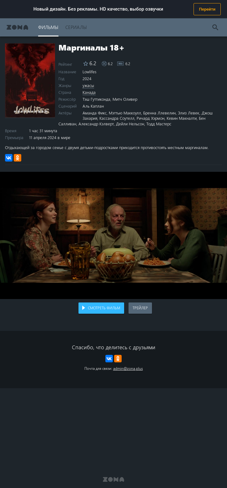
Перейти (207, 9)
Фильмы (48, 27)
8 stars (39, 111)
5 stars (28, 111)
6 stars (32, 111)
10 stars (46, 111)
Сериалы (76, 27)
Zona (17, 27)
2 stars (18, 111)
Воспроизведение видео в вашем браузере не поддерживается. (113, 235)
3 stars (21, 111)
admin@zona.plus (128, 368)
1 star (15, 111)
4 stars (25, 111)
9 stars (42, 111)
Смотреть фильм (104, 307)
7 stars (35, 111)
